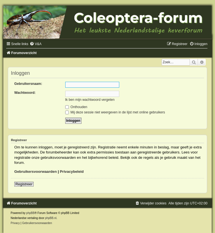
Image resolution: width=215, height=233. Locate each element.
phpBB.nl (51, 218)
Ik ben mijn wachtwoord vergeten (90, 100)
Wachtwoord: (25, 93)
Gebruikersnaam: (28, 84)
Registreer (23, 184)
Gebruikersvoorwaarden (35, 171)
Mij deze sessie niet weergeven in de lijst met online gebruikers (115, 112)
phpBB (30, 213)
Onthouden (76, 107)
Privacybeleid (72, 171)
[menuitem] (35, 44)
